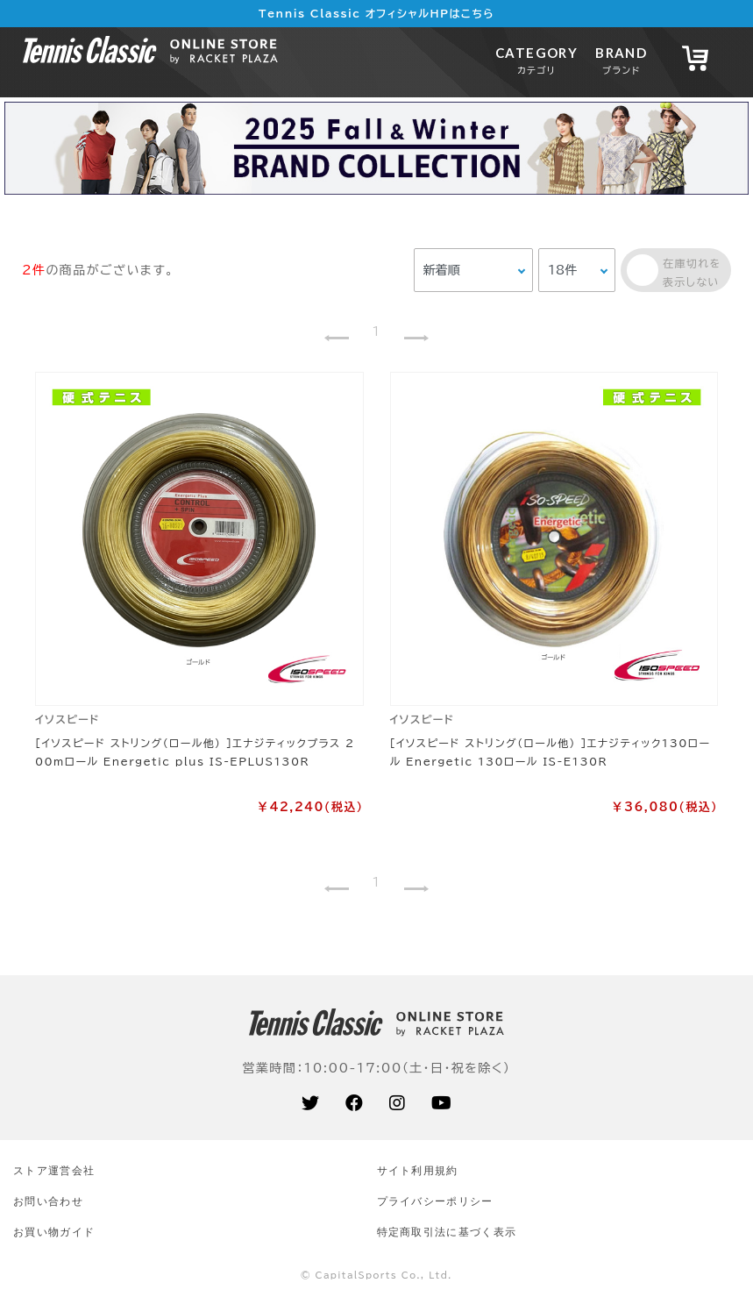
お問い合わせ (48, 1201)
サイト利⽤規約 (417, 1170)
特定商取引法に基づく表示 (447, 1231)
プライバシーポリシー (435, 1201)
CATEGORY (536, 60)
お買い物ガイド (54, 1231)
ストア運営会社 (54, 1170)
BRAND (621, 60)
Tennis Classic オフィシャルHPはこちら (376, 13)
